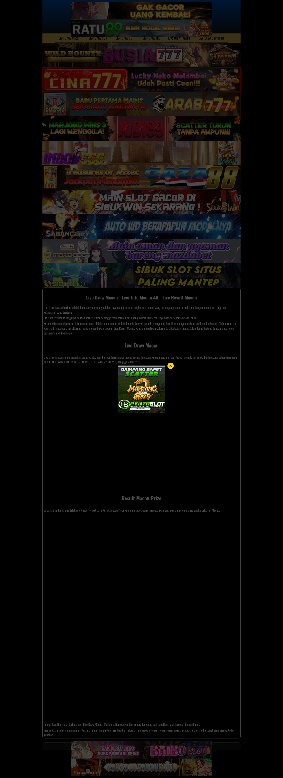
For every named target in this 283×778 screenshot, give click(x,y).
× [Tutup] (170, 365)
